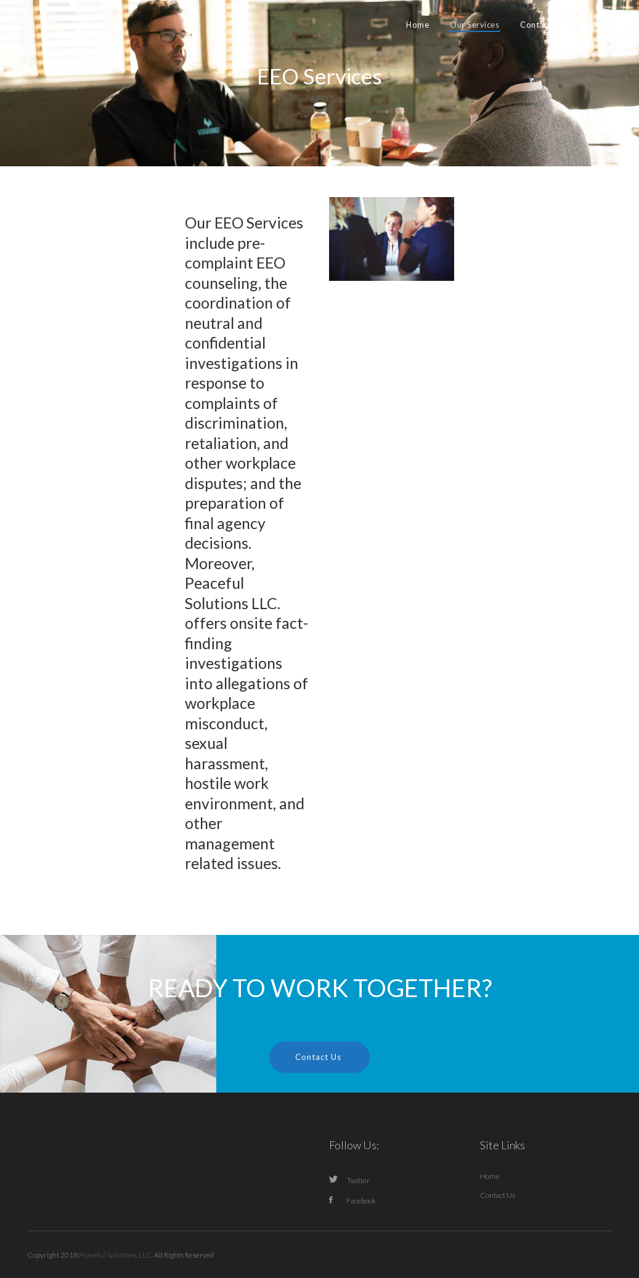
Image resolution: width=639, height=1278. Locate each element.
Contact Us (497, 1195)
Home (290, 99)
